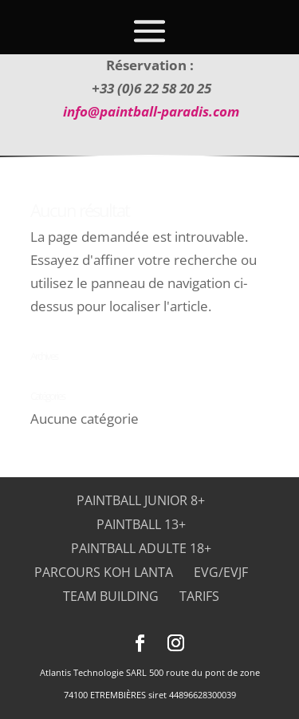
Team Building (111, 596)
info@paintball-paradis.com (151, 111)
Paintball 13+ (141, 524)
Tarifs (199, 596)
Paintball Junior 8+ (141, 500)
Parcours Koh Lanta (103, 572)
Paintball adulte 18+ (141, 548)
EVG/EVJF (221, 572)
